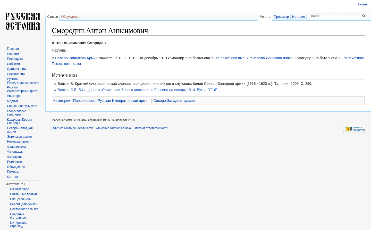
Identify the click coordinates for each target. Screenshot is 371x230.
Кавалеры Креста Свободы (19, 121)
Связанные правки (23, 194)
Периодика (15, 59)
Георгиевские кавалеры (16, 113)
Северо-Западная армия (174, 100)
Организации (16, 69)
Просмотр (281, 17)
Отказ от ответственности (151, 127)
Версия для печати (23, 204)
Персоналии (83, 100)
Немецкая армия (19, 141)
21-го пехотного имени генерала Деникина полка (251, 58)
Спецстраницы (20, 199)
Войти (362, 4)
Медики (12, 101)
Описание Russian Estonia (113, 127)
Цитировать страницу (18, 224)
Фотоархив (14, 157)
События (13, 64)
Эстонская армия (19, 136)
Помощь (13, 172)
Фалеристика (16, 147)
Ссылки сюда (19, 189)
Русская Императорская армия (123, 100)
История (298, 17)
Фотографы (15, 151)
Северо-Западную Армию (76, 58)
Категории (61, 100)
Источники (14, 161)
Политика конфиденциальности (71, 127)
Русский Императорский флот (22, 89)
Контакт (12, 177)
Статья (52, 17)
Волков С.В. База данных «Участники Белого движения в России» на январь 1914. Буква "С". (135, 90)
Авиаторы (14, 96)
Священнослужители (22, 106)
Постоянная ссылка (24, 209)
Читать (265, 17)
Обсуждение (70, 17)
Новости (13, 54)
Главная (13, 49)
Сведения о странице (18, 216)
